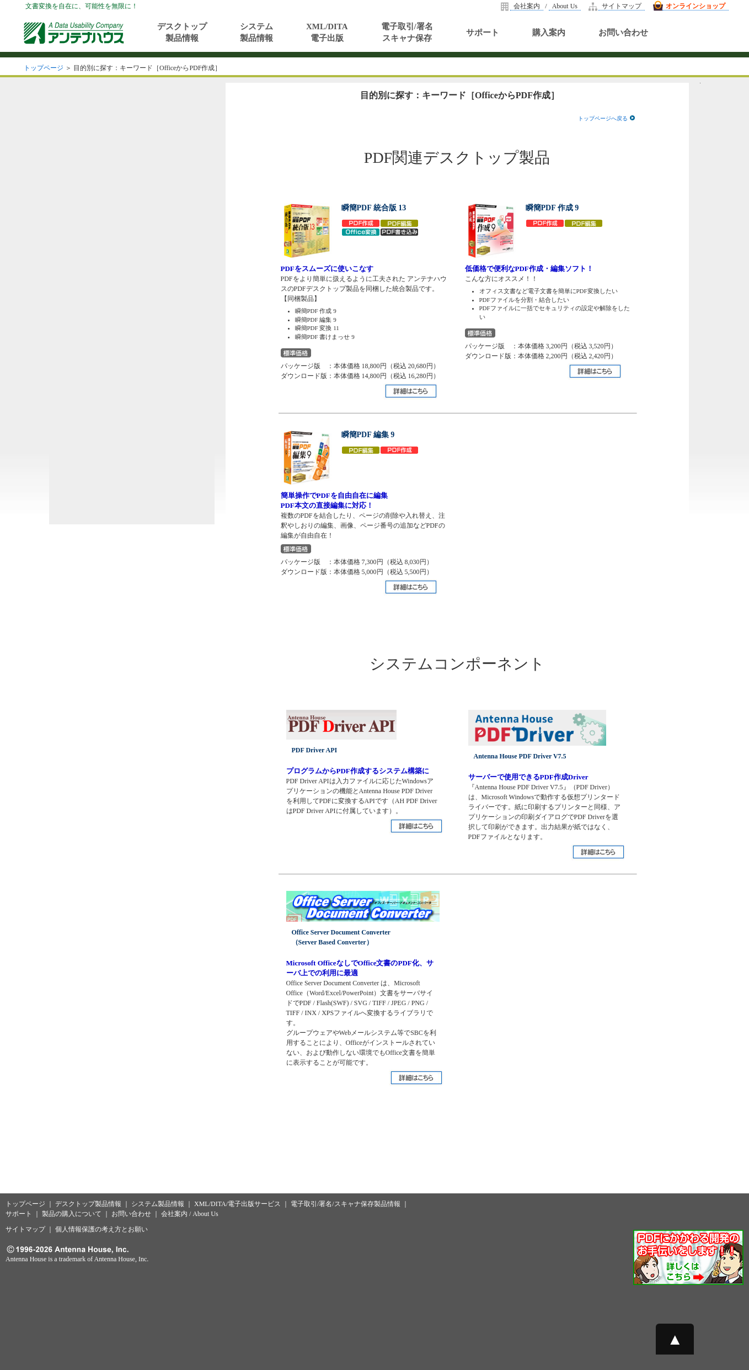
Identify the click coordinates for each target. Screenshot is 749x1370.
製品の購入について (71, 1214)
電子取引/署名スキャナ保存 (407, 32)
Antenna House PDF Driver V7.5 (520, 756)
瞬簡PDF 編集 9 (368, 435)
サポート (482, 32)
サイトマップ (621, 6)
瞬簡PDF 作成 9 (552, 208)
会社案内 (526, 6)
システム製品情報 (256, 32)
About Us (564, 6)
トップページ (43, 68)
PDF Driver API (315, 750)
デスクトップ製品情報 (182, 32)
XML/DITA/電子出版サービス (237, 1204)
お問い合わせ (623, 32)
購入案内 (548, 32)
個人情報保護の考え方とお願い (101, 1229)
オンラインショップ (695, 6)
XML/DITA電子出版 (327, 32)
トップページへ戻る (606, 118)
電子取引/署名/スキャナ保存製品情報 (345, 1204)
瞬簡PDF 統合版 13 (373, 208)
